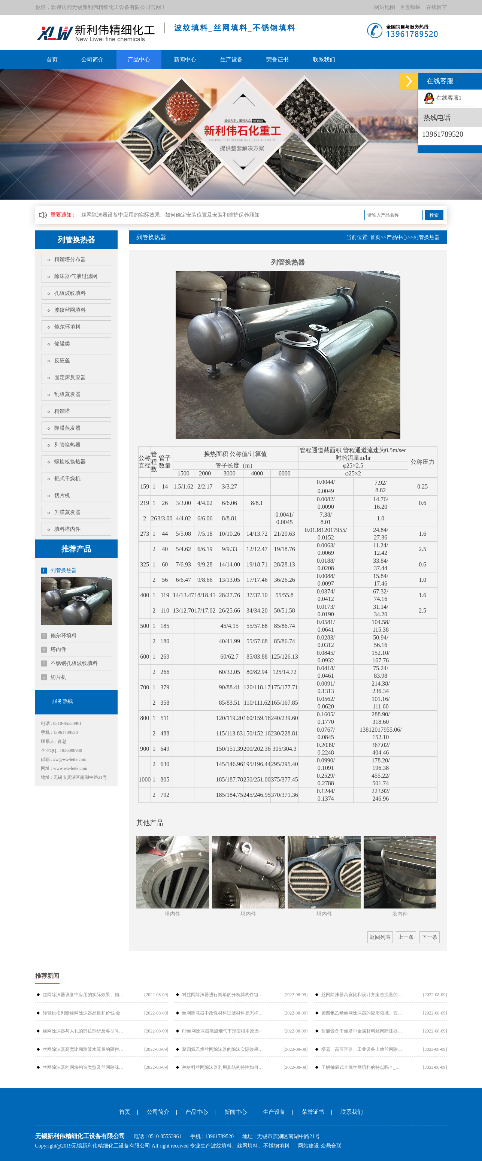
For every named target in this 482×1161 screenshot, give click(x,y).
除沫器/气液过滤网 (76, 276)
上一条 (406, 937)
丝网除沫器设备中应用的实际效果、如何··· (83, 994)
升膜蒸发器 (67, 512)
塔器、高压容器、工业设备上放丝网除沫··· (362, 1049)
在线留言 (436, 7)
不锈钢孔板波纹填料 (69, 663)
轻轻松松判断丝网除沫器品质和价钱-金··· (83, 1013)
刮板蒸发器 (67, 394)
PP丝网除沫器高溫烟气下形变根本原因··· (222, 1031)
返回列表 (380, 937)
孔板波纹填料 (70, 293)
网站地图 (384, 7)
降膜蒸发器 (67, 428)
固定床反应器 (70, 377)
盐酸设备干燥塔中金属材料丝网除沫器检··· (362, 1031)
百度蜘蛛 (410, 7)
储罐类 (62, 344)
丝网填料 (247, 1146)
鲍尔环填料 (67, 327)
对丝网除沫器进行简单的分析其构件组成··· (223, 994)
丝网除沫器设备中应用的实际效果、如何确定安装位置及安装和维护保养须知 (170, 215)
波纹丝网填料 (70, 310)
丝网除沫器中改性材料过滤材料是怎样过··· (223, 1013)
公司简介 (92, 60)
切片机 (62, 495)
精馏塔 (62, 411)
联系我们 (324, 60)
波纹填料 (221, 1146)
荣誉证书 (277, 60)
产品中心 (139, 60)
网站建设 (308, 1146)
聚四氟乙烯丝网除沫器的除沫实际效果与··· (223, 1049)
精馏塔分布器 (70, 259)
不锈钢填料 (276, 1146)
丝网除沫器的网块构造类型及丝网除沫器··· (83, 1067)
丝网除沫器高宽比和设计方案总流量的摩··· (362, 994)
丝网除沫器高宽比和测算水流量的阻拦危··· (83, 1049)
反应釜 (62, 360)
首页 (52, 60)
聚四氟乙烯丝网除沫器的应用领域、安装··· (362, 1013)
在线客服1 (442, 98)
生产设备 (231, 60)
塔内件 (54, 650)
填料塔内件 (67, 529)
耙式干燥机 (67, 478)
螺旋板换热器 (70, 462)
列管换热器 (67, 445)
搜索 (434, 215)
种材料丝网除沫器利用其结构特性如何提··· (223, 1067)
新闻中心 (185, 60)
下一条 (429, 937)
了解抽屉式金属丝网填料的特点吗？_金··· (362, 1067)
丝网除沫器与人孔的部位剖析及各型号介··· (83, 1031)
